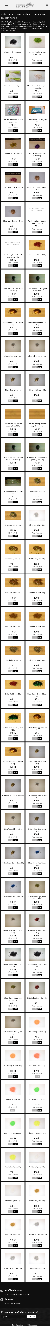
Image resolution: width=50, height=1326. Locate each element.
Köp (15, 63)
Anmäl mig (31, 1317)
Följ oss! (9, 1299)
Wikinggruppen (32, 1325)
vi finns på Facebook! (13, 1303)
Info (10, 63)
